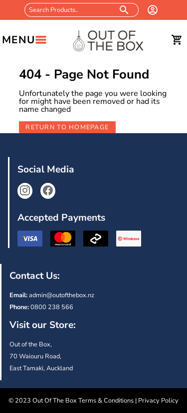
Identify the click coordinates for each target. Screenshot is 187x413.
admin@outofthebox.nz (61, 295)
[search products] (124, 10)
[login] (153, 10)
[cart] (177, 40)
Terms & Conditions (106, 400)
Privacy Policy (158, 400)
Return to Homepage (67, 127)
